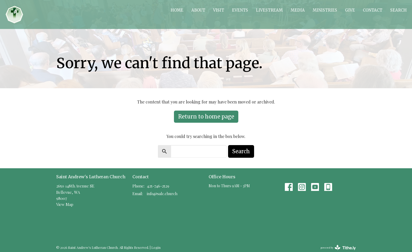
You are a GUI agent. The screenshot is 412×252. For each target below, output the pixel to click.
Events (240, 10)
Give (350, 10)
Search (398, 10)
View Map (64, 204)
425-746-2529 (158, 186)
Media (298, 10)
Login (156, 247)
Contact (372, 10)
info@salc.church (162, 193)
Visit (218, 10)
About (198, 10)
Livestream (269, 10)
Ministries (325, 10)
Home (177, 10)
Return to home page (206, 116)
